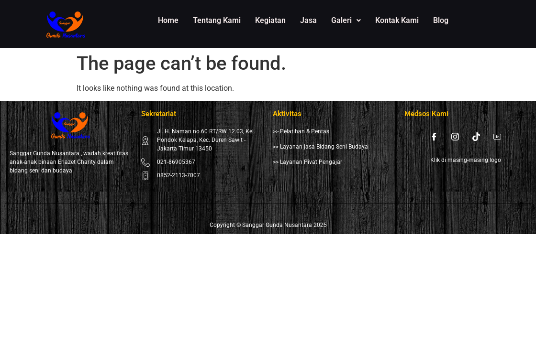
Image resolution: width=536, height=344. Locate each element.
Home (168, 20)
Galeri (346, 20)
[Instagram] (455, 136)
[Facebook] (434, 136)
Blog (440, 20)
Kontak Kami (397, 20)
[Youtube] (497, 136)
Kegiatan (270, 20)
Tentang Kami (217, 20)
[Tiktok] (476, 136)
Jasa (308, 20)
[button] (346, 21)
